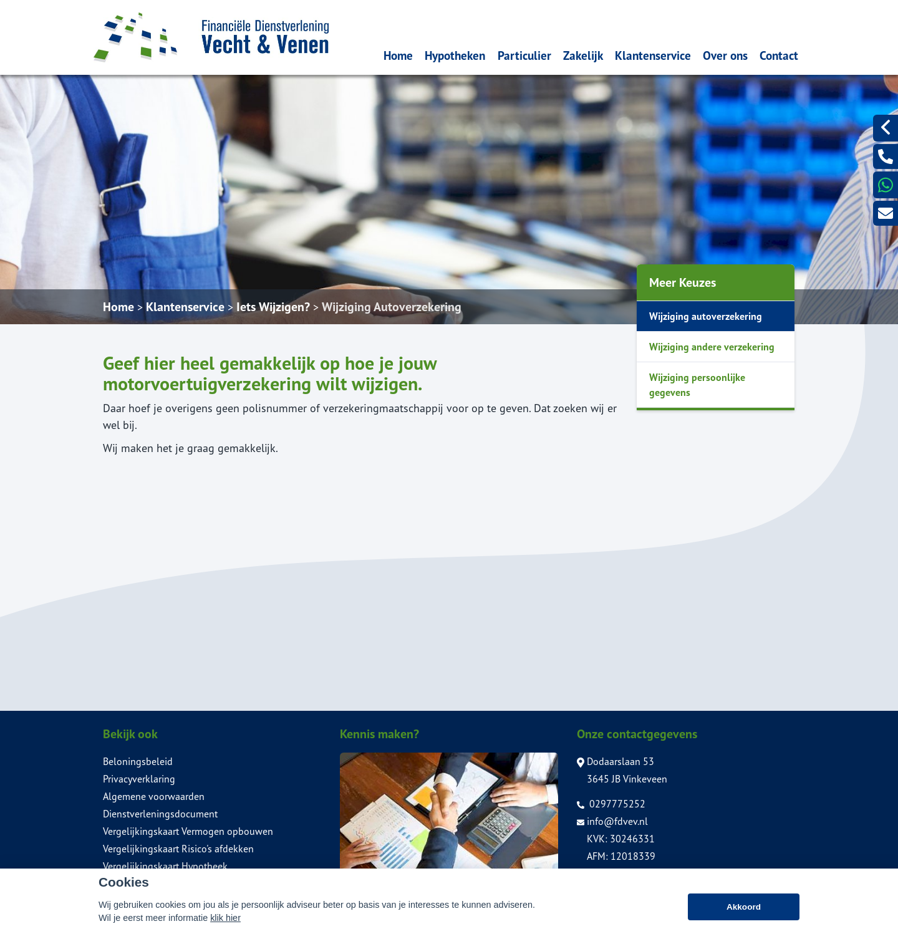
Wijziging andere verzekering (712, 346)
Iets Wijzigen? (273, 307)
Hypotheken (455, 55)
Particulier (524, 55)
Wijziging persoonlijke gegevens (697, 384)
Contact (779, 55)
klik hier (225, 919)
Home (398, 55)
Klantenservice (653, 55)
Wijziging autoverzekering (705, 316)
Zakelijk (583, 55)
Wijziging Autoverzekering (391, 307)
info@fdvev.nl (612, 821)
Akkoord (744, 907)
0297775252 (611, 803)
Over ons (725, 55)
